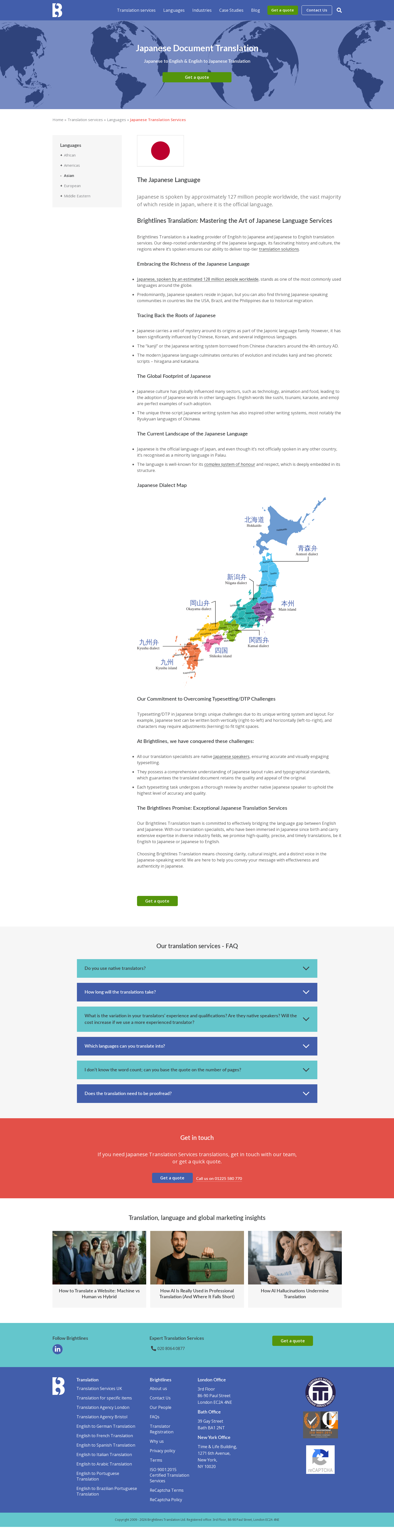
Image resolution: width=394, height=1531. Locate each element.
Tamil (72, 274)
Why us (157, 1445)
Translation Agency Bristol (101, 1421)
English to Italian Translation (104, 1458)
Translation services (136, 10)
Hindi (72, 213)
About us (158, 1392)
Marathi (74, 259)
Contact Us (316, 9)
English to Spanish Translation (105, 1449)
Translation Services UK (99, 1392)
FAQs (154, 1421)
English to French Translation (104, 1440)
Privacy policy (162, 1455)
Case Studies (231, 10)
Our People (160, 1411)
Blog (255, 10)
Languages (174, 10)
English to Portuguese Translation (97, 1480)
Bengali (74, 190)
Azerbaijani (77, 183)
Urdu (72, 297)
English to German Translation (105, 1430)
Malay (73, 251)
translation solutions (279, 249)
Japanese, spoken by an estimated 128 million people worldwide (198, 279)
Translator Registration (161, 1433)
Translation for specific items (104, 1402)
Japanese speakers (231, 756)
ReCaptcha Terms (167, 1494)
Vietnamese (78, 305)
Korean (74, 244)
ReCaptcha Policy (166, 1504)
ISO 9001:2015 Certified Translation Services (169, 1479)
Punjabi (74, 267)
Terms (156, 1464)
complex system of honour (229, 464)
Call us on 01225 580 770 (220, 1181)
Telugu (74, 282)
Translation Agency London (102, 1411)
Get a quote (282, 9)
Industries (202, 10)
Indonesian (77, 221)
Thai (71, 290)
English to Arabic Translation (104, 1468)
